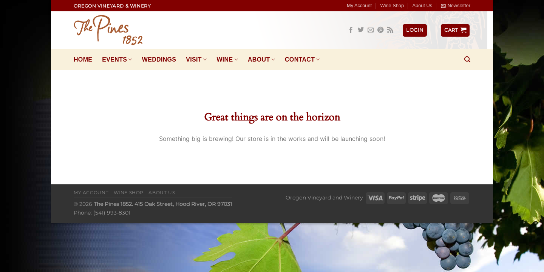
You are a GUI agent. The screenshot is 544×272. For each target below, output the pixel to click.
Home (83, 59)
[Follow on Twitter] (361, 30)
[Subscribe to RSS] (390, 30)
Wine (227, 59)
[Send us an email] (371, 30)
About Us (422, 5)
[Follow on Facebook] (351, 30)
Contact (302, 59)
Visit (196, 59)
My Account (359, 5)
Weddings (159, 59)
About (261, 59)
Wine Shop (392, 5)
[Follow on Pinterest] (380, 30)
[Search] (467, 59)
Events (117, 59)
